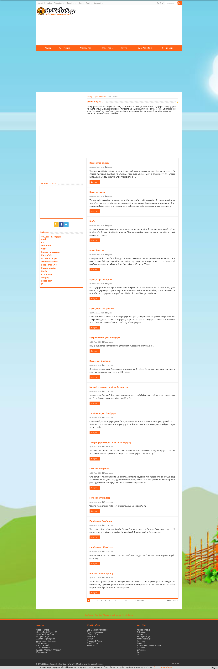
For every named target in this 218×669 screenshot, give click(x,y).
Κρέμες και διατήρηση (100, 361)
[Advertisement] (128, 25)
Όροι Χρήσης (68, 664)
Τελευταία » (139, 601)
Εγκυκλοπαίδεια (100, 97)
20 (120, 601)
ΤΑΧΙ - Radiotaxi (43, 648)
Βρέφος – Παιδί (84, 3)
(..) (155, 667)
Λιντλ (43, 239)
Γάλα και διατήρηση (99, 468)
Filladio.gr (91, 645)
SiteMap (76, 664)
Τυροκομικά (108, 342)
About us (58, 664)
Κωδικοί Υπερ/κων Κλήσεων (48, 650)
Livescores (141, 650)
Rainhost (141, 648)
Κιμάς (92, 221)
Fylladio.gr (141, 632)
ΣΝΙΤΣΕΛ (91, 636)
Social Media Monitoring (97, 630)
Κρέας (109, 167)
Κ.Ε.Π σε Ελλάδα (43, 645)
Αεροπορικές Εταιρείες (46, 641)
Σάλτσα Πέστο (93, 634)
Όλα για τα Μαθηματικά (112, 615)
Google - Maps (42, 630)
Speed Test (46, 281)
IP (42, 284)
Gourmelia (141, 643)
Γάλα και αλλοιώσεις (100, 498)
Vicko (44, 249)
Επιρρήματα (41, 652)
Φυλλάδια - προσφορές (51, 237)
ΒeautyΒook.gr (127, 615)
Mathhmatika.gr (143, 639)
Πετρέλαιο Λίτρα (49, 258)
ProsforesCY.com (94, 641)
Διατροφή (97, 3)
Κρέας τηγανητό (98, 192)
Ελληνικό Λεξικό (43, 636)
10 (115, 601)
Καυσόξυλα (46, 255)
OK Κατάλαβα (166, 667)
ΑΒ (42, 242)
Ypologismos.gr (143, 630)
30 (125, 601)
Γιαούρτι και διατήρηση (101, 521)
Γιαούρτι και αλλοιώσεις (101, 547)
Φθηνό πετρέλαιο (49, 261)
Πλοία (44, 271)
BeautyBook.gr (143, 636)
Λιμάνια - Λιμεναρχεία (45, 639)
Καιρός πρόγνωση (50, 252)
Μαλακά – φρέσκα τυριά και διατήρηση (109, 387)
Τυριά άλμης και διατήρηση (103, 413)
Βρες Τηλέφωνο (49, 265)
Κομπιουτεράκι (48, 268)
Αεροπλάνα (47, 274)
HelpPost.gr (89, 615)
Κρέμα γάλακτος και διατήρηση (105, 337)
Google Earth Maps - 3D (46, 632)
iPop (139, 654)
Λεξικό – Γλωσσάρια (54, 3)
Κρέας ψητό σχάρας (99, 163)
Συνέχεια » (94, 182)
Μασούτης (46, 245)
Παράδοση (71, 3)
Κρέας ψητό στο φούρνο (102, 308)
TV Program (41, 643)
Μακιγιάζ (90, 639)
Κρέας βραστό (97, 250)
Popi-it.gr (98, 615)
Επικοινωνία (85, 664)
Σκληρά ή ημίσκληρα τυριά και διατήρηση (110, 442)
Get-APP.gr (142, 634)
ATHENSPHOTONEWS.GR (149, 645)
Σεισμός (45, 277)
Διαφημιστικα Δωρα (95, 632)
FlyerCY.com (92, 643)
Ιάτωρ (139, 652)
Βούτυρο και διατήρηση (101, 573)
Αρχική (89, 97)
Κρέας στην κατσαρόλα (101, 279)
